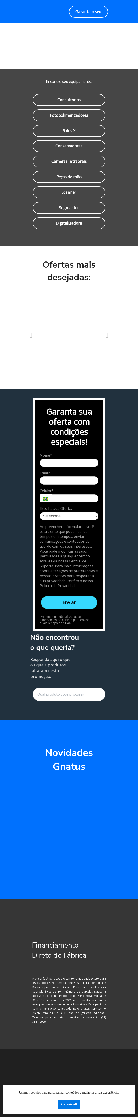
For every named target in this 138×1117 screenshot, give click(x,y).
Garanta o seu (88, 11)
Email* (45, 473)
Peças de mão (69, 176)
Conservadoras (68, 146)
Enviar (69, 602)
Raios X (69, 130)
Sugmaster (69, 207)
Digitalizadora (69, 223)
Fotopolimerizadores (69, 115)
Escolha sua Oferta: (56, 508)
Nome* (46, 455)
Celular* (47, 491)
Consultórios (69, 99)
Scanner (69, 192)
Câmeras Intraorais (69, 161)
